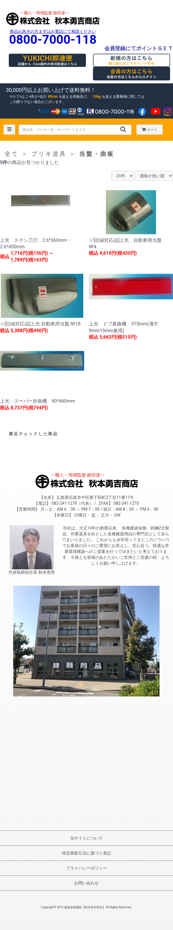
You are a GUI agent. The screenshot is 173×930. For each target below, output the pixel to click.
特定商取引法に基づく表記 (86, 853)
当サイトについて (86, 838)
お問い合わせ (86, 883)
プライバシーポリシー (86, 868)
